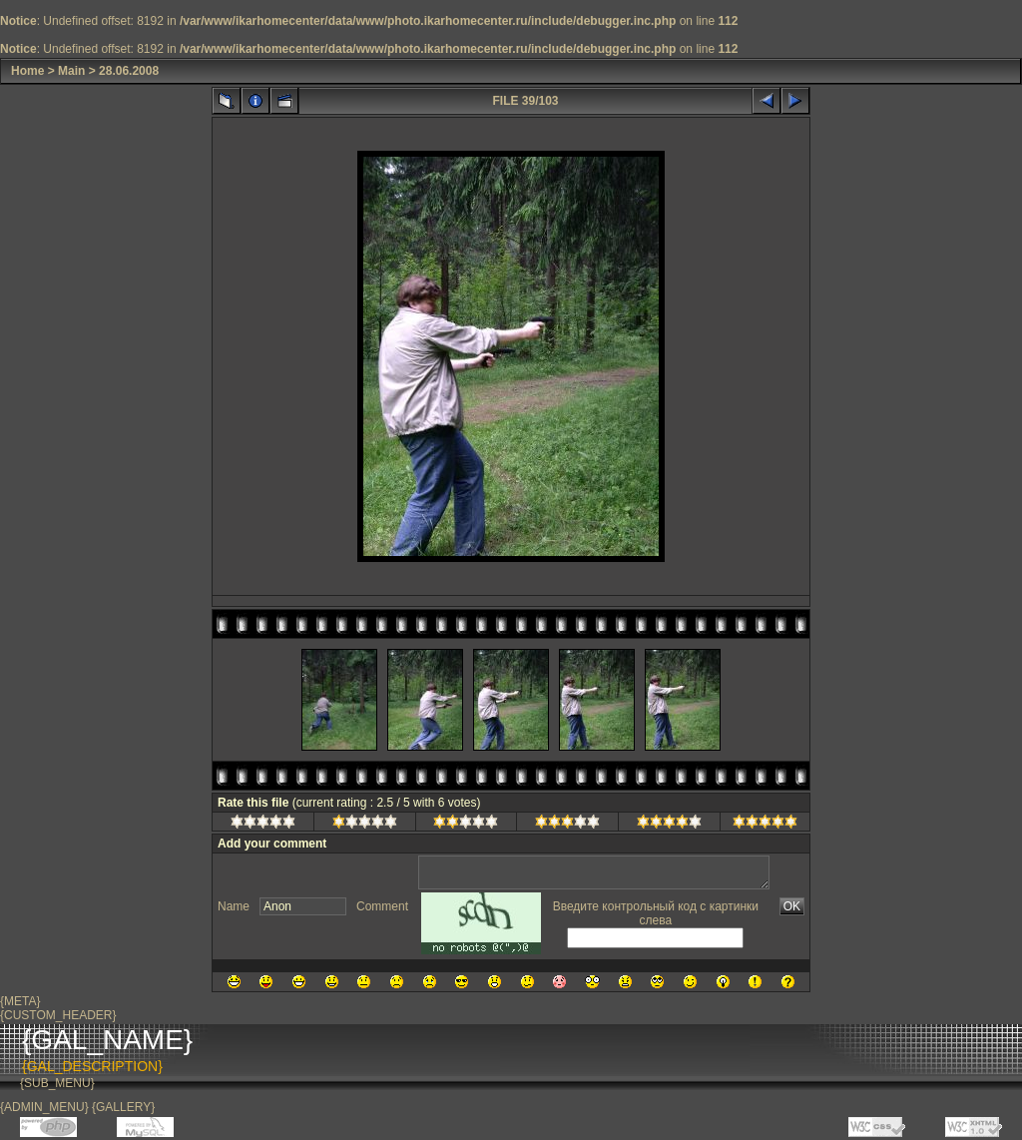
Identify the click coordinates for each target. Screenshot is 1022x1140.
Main (71, 71)
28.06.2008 (129, 71)
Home (27, 71)
